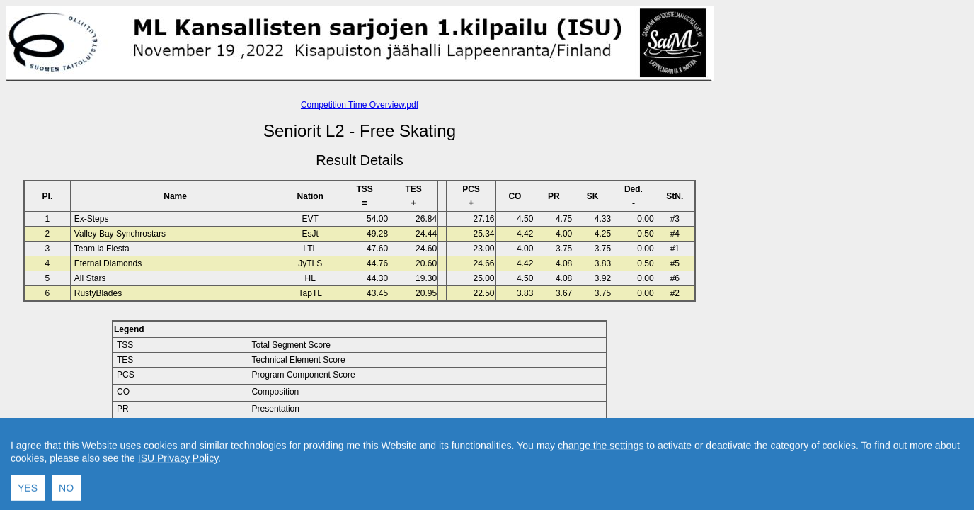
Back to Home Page (299, 460)
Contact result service (410, 460)
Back (239, 460)
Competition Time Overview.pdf (359, 105)
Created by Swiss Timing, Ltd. (519, 460)
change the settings (600, 500)
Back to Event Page (181, 460)
